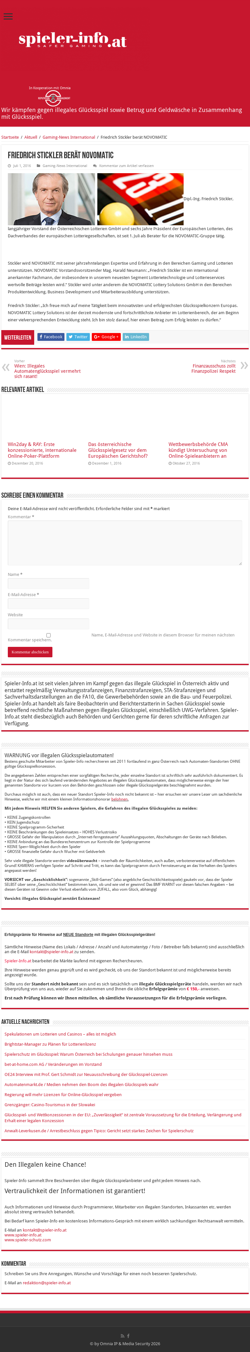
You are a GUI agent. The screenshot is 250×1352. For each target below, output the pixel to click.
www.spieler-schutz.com (28, 1239)
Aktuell (30, 137)
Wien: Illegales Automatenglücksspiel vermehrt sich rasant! (47, 369)
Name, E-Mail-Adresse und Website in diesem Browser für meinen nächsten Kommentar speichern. (121, 637)
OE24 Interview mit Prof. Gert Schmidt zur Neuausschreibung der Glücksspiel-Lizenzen (86, 1074)
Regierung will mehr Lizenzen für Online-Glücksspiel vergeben (63, 1094)
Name (15, 574)
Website (15, 614)
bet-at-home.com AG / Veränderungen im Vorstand (53, 1064)
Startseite (10, 137)
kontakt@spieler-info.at (51, 951)
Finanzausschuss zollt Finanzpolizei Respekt (202, 366)
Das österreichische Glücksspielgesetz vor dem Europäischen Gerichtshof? (117, 450)
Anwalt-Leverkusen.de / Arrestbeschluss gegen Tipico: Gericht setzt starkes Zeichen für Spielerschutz (99, 1130)
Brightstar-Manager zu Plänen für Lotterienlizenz (50, 1044)
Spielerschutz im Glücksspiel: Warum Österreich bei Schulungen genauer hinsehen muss (89, 1054)
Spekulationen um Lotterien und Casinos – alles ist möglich (60, 1034)
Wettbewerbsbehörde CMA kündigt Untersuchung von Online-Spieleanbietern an (198, 450)
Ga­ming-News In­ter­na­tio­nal (69, 137)
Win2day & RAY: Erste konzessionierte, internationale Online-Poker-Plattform (42, 450)
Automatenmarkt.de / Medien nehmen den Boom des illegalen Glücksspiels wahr (82, 1084)
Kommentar (21, 516)
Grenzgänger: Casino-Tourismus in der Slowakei (50, 1104)
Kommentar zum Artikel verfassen (126, 166)
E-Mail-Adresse (23, 594)
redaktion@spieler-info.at (47, 1282)
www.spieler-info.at (23, 1235)
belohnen (119, 799)
